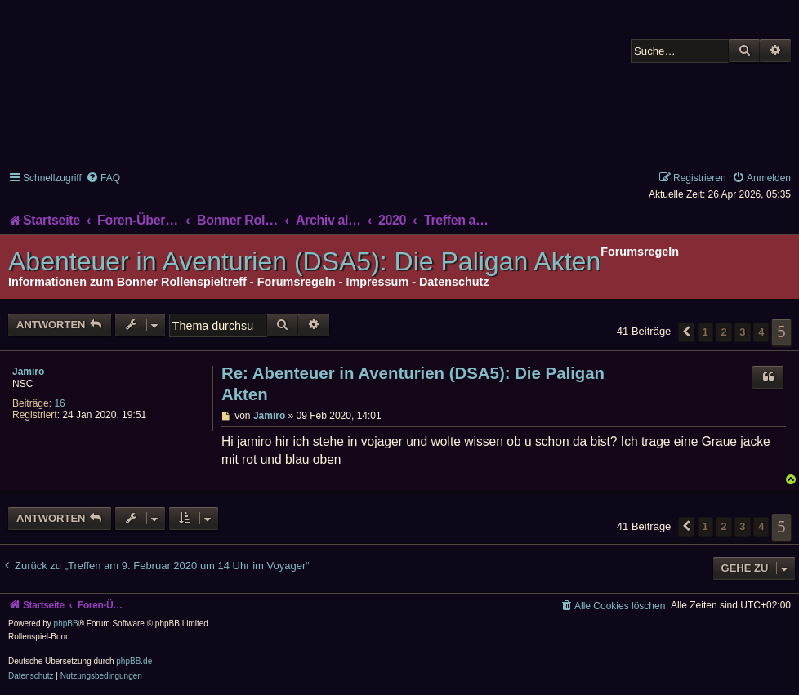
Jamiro (28, 371)
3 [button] (742, 332)
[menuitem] (103, 178)
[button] (686, 332)
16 (59, 403)
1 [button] (705, 332)
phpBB (66, 623)
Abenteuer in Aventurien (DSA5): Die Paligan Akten (304, 261)
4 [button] (761, 332)
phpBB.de (134, 661)
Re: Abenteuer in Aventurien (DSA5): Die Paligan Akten (413, 383)
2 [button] (723, 332)
